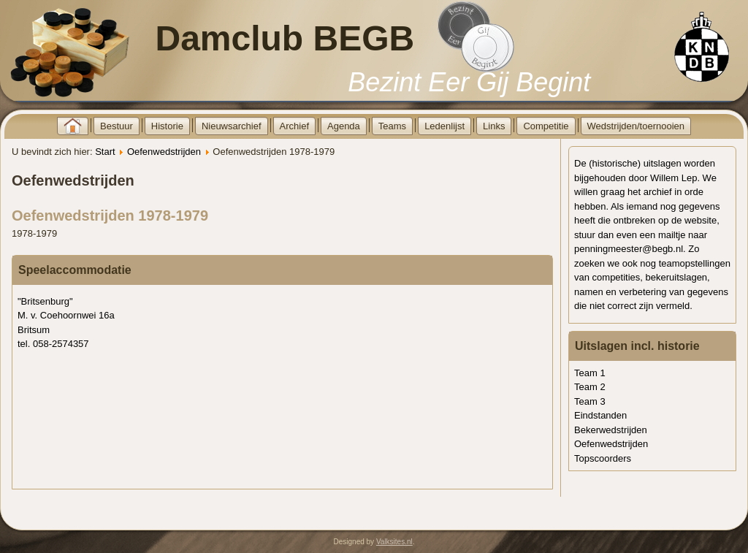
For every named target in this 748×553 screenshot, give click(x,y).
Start (105, 151)
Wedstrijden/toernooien (635, 126)
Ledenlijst (444, 126)
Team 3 (590, 401)
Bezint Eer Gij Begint (469, 82)
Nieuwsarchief (232, 126)
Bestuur (116, 126)
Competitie (545, 126)
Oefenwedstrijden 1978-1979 (110, 215)
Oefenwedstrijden (164, 151)
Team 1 (590, 372)
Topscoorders (602, 458)
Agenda (343, 126)
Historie (167, 126)
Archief (294, 126)
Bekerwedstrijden (610, 429)
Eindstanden (600, 415)
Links (494, 126)
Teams (392, 126)
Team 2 (590, 386)
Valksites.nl (394, 542)
